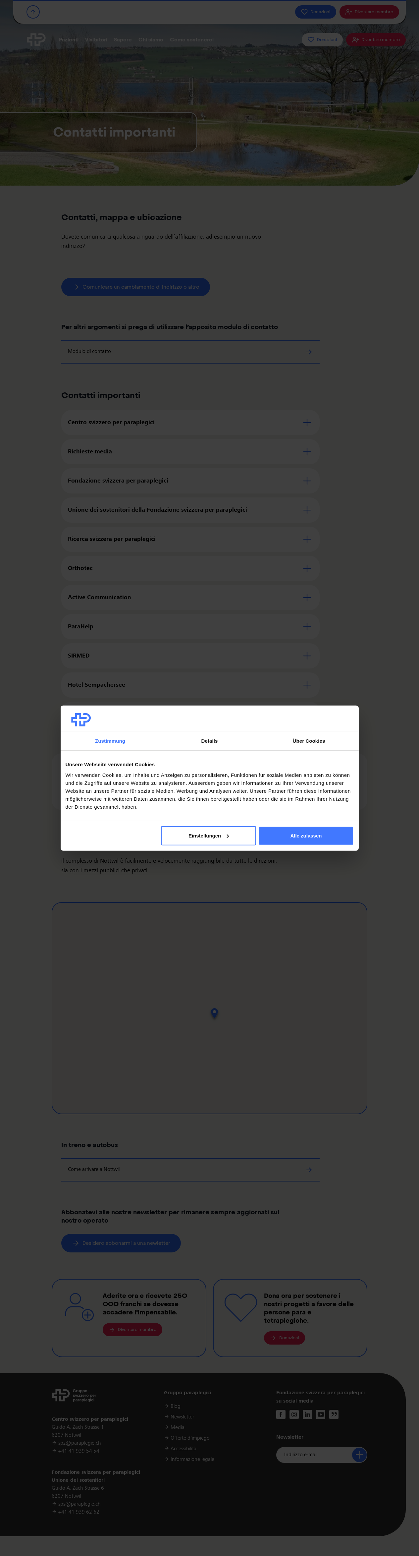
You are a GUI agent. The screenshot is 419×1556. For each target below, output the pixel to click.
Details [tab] (209, 741)
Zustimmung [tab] (110, 741)
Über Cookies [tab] (309, 741)
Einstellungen (208, 835)
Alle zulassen (306, 835)
